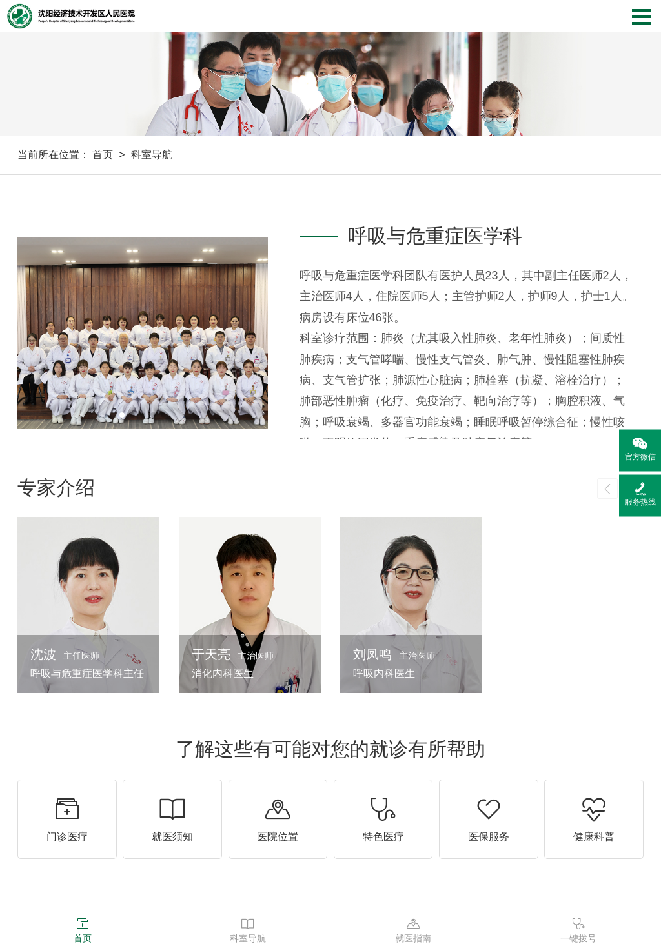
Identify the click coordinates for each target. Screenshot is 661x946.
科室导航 (151, 154)
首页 (102, 154)
